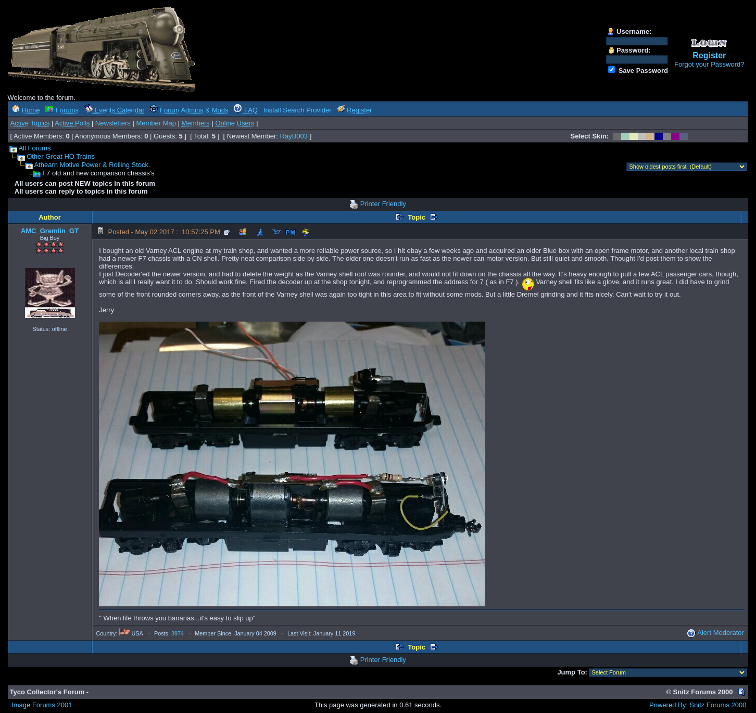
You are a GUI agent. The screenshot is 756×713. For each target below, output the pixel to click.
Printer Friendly (383, 204)
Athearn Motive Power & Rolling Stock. (92, 165)
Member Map (156, 123)
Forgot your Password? (709, 64)
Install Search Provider (297, 110)
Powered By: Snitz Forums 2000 (697, 705)
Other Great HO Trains (61, 156)
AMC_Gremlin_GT (50, 231)
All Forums (34, 148)
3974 (177, 633)
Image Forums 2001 (41, 705)
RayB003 (294, 136)
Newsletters (113, 123)
